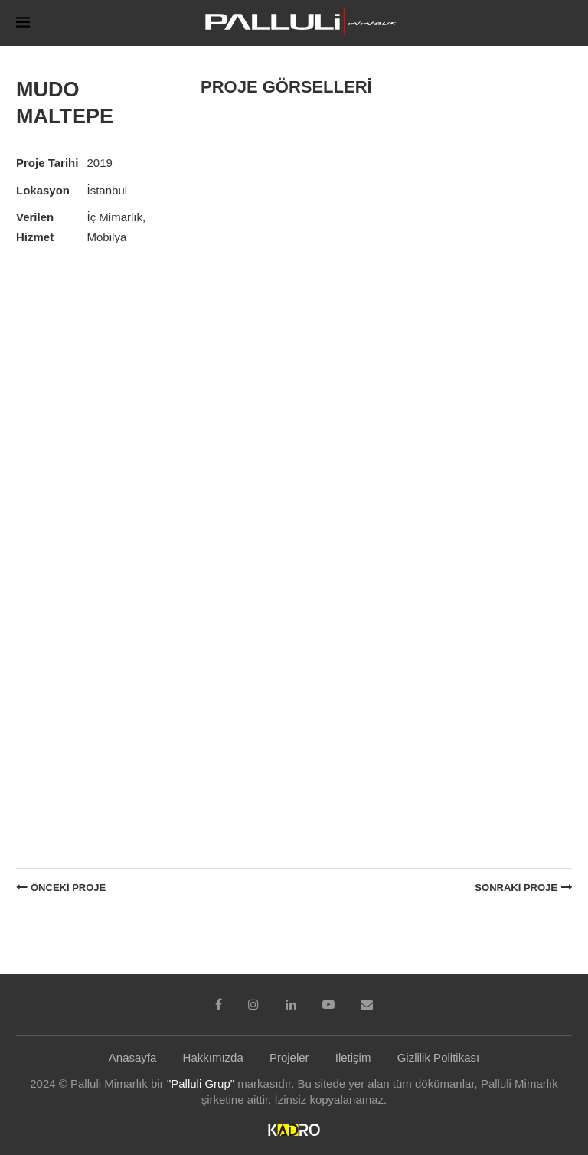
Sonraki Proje (516, 887)
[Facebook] (218, 1004)
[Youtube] (328, 1004)
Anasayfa (133, 1057)
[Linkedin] (291, 1004)
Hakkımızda (213, 1057)
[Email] (367, 1004)
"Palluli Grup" (200, 1083)
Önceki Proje (68, 887)
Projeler (289, 1057)
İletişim (353, 1057)
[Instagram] (253, 1004)
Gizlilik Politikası (438, 1057)
